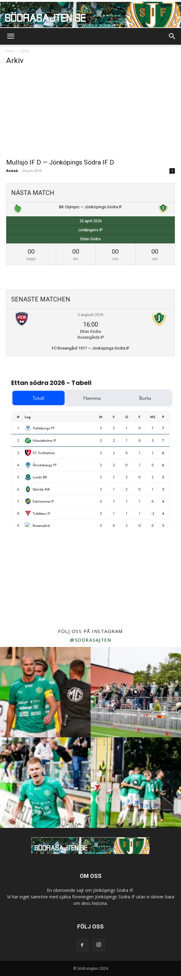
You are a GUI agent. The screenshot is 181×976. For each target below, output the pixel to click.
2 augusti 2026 (90, 315)
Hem (10, 51)
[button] (10, 36)
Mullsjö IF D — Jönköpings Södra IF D (60, 162)
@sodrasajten (90, 640)
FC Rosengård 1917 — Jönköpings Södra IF (90, 348)
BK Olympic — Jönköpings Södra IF (90, 207)
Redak (12, 170)
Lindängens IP (91, 230)
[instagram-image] (45, 692)
